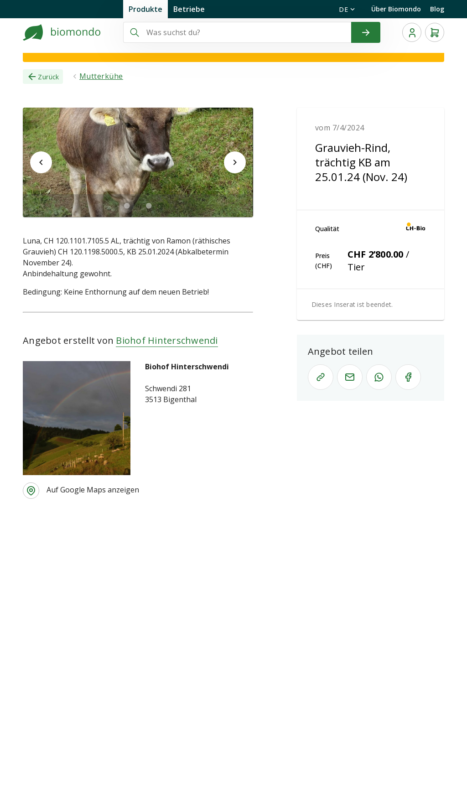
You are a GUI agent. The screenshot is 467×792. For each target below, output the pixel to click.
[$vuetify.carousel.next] (235, 162)
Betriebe (189, 9)
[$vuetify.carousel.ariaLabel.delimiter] (126, 205)
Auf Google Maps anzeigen (93, 490)
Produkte (145, 9)
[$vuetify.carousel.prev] (41, 162)
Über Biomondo (396, 9)
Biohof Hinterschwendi (167, 340)
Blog (437, 9)
